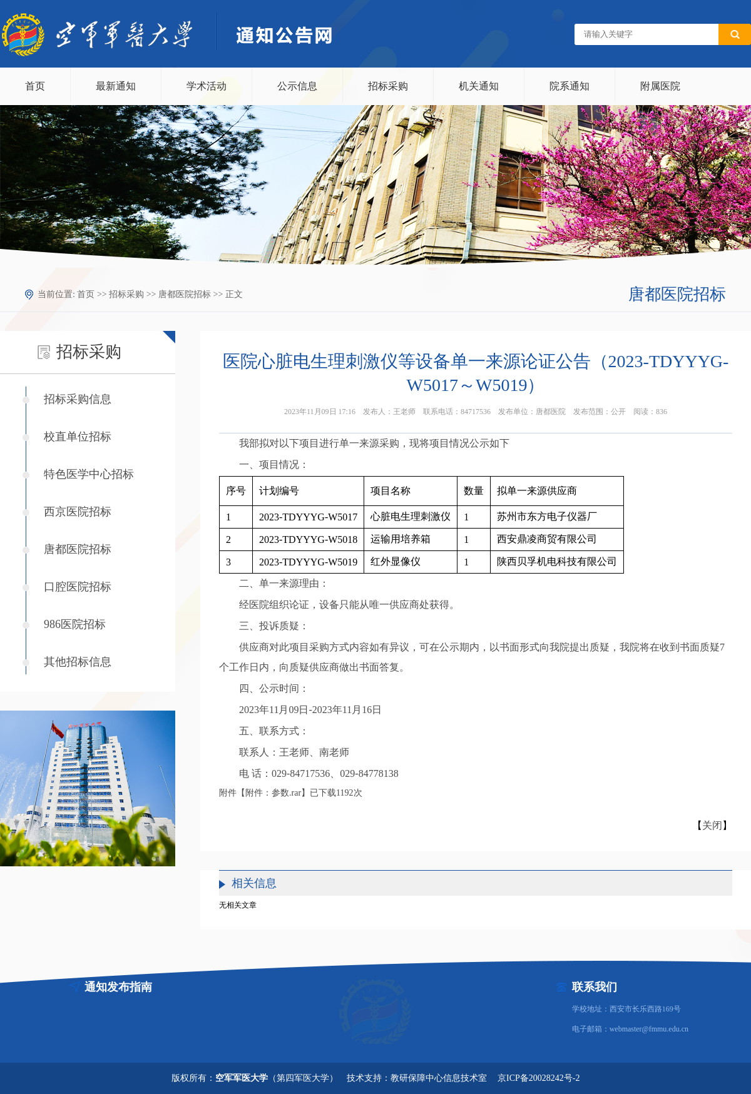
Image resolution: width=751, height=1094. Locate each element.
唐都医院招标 (184, 294)
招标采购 (388, 86)
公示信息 (297, 86)
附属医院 (660, 86)
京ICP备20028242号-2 (539, 1078)
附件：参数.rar (273, 793)
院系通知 (569, 86)
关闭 (712, 825)
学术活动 (206, 86)
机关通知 (479, 86)
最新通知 (116, 86)
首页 (35, 86)
